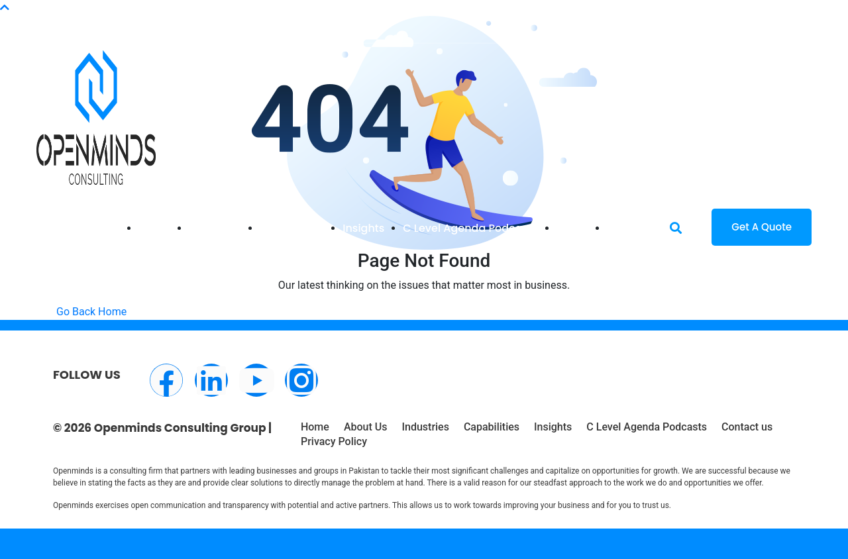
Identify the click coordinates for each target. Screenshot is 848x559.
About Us (366, 427)
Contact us (746, 427)
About (572, 228)
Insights (363, 228)
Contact (628, 228)
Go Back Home (91, 311)
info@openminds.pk (125, 16)
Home (154, 228)
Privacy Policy (334, 441)
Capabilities (292, 228)
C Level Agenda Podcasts (470, 228)
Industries (215, 228)
